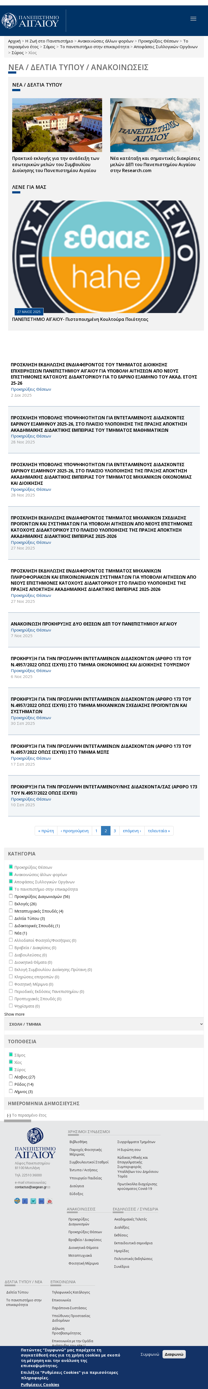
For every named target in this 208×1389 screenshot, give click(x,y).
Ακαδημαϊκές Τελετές (130, 1219)
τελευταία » (159, 830)
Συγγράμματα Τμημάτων (136, 1142)
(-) (9, 1115)
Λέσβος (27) (24, 1076)
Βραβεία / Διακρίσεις (85, 1239)
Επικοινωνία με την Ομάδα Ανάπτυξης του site (72, 1343)
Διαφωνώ (174, 1354)
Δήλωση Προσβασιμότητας (66, 1330)
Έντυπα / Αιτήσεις (84, 1170)
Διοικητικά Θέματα (83, 1247)
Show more (14, 1014)
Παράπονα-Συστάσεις (69, 1308)
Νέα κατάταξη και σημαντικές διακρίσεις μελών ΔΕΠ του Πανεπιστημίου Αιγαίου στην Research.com (155, 164)
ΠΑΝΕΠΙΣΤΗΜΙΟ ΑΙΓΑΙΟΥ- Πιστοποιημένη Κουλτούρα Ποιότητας (80, 319)
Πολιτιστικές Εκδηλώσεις (133, 1258)
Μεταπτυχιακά (80, 1255)
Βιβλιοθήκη (78, 1142)
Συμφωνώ (150, 1354)
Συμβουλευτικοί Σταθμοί (89, 1162)
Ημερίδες (121, 1251)
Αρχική (14, 41)
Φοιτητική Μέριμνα (84, 1263)
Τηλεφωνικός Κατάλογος (71, 1292)
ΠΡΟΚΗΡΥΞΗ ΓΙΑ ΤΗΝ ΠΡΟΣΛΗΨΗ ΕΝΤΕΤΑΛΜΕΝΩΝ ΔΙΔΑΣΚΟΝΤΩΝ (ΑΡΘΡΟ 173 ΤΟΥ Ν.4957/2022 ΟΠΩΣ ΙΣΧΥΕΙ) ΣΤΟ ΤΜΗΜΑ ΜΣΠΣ (101, 749)
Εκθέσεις (121, 1235)
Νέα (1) (20, 933)
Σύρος (18, 52)
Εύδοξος (76, 1193)
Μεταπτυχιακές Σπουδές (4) (38, 911)
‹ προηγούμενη (75, 830)
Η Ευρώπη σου (129, 1149)
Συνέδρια (121, 1266)
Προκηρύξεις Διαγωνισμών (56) (42, 896)
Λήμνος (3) (23, 1091)
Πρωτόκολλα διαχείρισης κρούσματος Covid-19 (137, 1186)
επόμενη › (132, 830)
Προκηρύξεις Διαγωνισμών (79, 1221)
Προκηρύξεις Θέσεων (158, 41)
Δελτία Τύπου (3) (29, 918)
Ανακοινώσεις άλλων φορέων (106, 41)
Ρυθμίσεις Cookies (40, 1384)
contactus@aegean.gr (32, 1187)
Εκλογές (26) (25, 903)
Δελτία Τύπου (17, 1292)
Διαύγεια (77, 1186)
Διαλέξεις (121, 1227)
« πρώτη (46, 830)
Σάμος (49, 46)
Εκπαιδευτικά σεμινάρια (133, 1243)
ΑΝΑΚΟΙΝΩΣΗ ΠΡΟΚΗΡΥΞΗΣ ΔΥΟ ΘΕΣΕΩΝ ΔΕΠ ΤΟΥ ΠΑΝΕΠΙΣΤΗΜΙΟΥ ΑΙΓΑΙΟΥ (94, 624)
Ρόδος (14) (24, 1084)
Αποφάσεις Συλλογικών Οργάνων (166, 46)
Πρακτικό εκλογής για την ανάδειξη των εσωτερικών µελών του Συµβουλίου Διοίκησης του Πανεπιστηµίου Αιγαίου (55, 164)
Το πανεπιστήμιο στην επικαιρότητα (94, 46)
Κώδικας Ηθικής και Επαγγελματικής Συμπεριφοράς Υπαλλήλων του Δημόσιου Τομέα (138, 1167)
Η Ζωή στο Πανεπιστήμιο (49, 41)
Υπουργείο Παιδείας (86, 1178)
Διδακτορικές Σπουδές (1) (37, 925)
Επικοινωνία (61, 1300)
